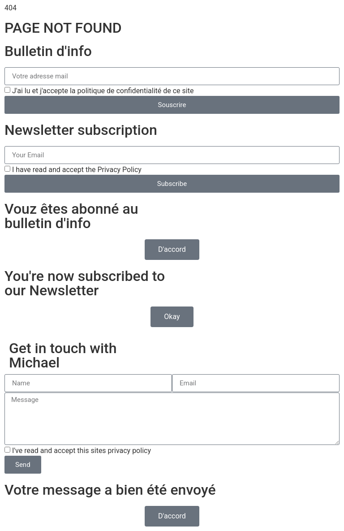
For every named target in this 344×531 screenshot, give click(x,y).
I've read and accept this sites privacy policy (81, 450)
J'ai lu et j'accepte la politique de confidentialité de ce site (103, 90)
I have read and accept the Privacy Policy (77, 169)
